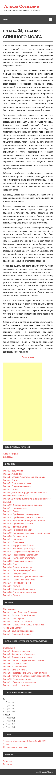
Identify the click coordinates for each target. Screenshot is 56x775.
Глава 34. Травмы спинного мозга (19, 580)
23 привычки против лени (15, 747)
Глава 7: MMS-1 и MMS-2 (15, 670)
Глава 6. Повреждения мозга (17, 486)
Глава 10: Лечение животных (17, 679)
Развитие (7, 764)
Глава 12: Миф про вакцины (16, 685)
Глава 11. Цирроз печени (15, 508)
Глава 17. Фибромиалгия (15, 527)
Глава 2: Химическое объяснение (19, 654)
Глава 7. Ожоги (10, 489)
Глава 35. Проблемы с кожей (17, 583)
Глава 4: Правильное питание (17, 622)
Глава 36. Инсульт (11, 586)
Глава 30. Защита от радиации (18, 567)
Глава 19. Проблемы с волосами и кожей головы (26, 533)
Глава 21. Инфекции (13, 539)
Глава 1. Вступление (13, 471)
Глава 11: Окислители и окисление (19, 682)
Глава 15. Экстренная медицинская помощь (24, 520)
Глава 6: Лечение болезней (16, 667)
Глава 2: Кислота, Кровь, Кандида (19, 615)
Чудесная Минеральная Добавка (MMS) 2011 (24, 741)
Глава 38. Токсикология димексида (19, 592)
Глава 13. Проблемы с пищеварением (21, 514)
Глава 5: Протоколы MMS (15, 663)
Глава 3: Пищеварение (14, 618)
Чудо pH (7, 744)
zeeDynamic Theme (44, 772)
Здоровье (7, 761)
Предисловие (9, 609)
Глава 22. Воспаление (13, 542)
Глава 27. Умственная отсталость (19, 558)
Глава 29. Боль (10, 564)
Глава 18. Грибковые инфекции (18, 530)
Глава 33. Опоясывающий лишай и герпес (23, 577)
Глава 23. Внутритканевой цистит (19, 545)
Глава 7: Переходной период (17, 634)
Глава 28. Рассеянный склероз (18, 561)
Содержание (28, 357)
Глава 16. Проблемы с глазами (18, 524)
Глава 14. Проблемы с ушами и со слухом (23, 517)
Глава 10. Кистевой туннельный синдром (22, 505)
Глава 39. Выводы (11, 595)
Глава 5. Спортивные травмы (17, 483)
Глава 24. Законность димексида (19, 548)
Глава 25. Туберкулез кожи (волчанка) (21, 552)
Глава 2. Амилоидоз (12, 474)
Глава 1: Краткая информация (17, 651)
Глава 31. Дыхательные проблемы (19, 570)
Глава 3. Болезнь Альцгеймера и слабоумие (24, 477)
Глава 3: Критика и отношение (17, 657)
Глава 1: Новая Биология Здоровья (20, 612)
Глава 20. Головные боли (15, 536)
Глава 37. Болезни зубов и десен (19, 589)
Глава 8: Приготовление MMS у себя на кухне (25, 673)
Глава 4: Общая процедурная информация (23, 660)
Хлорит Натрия (10, 454)
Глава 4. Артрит (10, 480)
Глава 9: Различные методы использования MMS (26, 676)
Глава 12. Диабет (11, 511)
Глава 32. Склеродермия (15, 573)
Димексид (8, 457)
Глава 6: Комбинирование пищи (18, 631)
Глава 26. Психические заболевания (20, 555)
